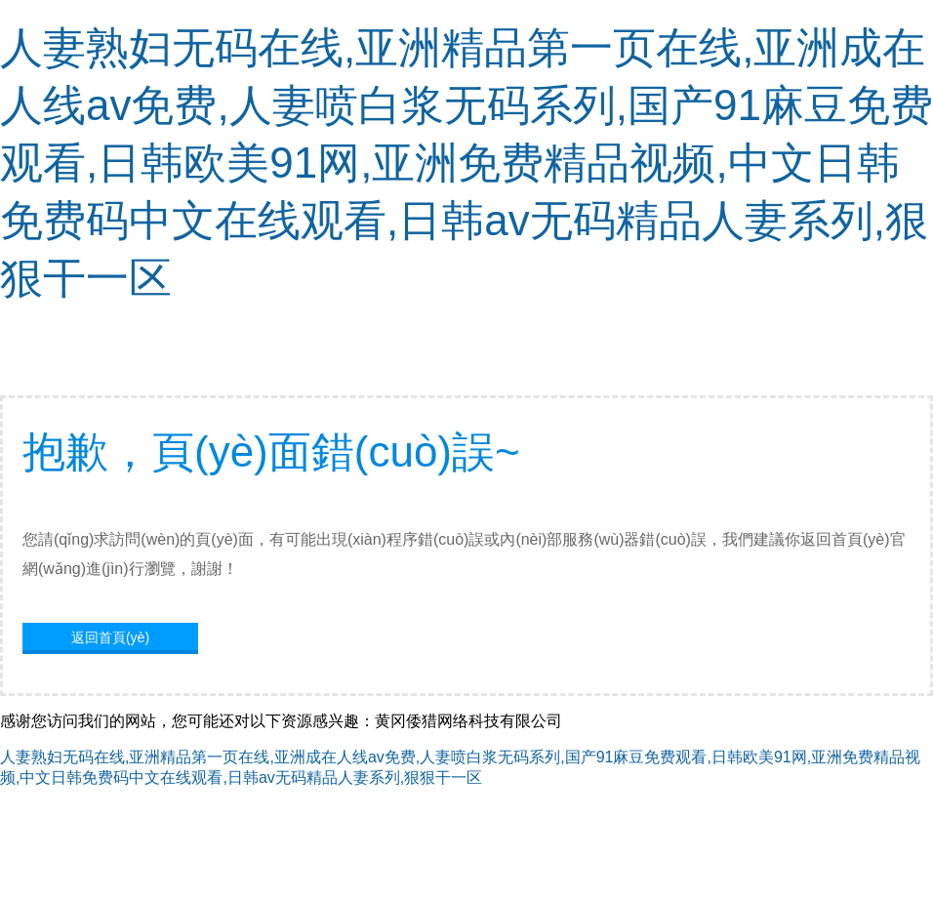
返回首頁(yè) (110, 637)
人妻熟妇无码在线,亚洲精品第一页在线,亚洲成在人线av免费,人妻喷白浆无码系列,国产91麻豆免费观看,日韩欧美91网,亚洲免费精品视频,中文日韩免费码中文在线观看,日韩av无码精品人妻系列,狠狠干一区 (466, 162)
